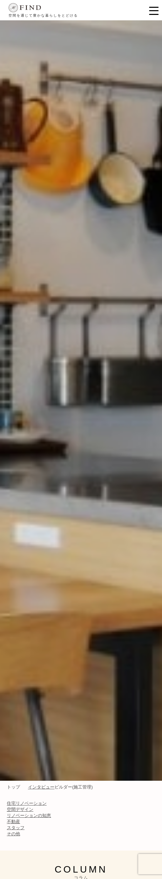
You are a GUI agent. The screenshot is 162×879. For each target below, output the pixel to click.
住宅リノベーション (27, 803)
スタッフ (16, 827)
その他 (13, 833)
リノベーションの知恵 (29, 815)
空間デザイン (20, 809)
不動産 (13, 821)
